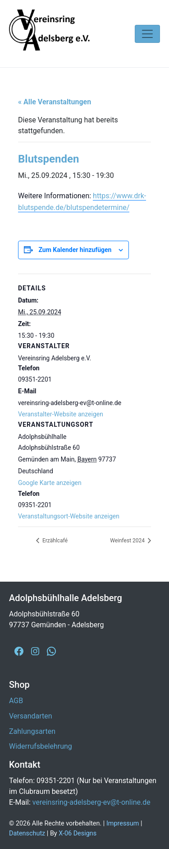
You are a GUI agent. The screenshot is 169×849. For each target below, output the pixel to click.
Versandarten (30, 716)
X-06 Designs (77, 833)
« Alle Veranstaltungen (54, 102)
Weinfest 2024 (128, 540)
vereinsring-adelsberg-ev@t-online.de (91, 802)
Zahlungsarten (32, 731)
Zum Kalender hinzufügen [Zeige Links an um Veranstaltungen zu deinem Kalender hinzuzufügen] (74, 249)
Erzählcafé (54, 540)
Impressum (122, 823)
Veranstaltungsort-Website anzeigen (68, 516)
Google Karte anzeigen (50, 482)
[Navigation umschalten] (147, 34)
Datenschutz (27, 833)
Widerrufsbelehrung (40, 746)
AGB (16, 700)
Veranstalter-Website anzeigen (60, 414)
